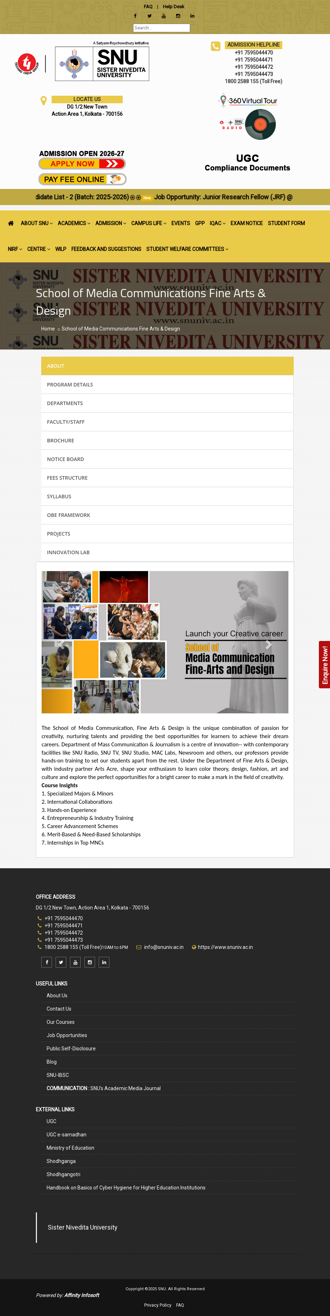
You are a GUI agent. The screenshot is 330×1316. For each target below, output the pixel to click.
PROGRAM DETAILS (70, 384)
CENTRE (38, 249)
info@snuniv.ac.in (163, 947)
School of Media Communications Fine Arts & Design (121, 329)
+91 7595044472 (60, 933)
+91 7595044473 (60, 940)
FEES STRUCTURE (67, 477)
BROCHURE (60, 440)
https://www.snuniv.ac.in (225, 947)
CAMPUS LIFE (148, 223)
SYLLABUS (59, 496)
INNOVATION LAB (68, 552)
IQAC (218, 223)
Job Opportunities (67, 1035)
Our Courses (61, 1022)
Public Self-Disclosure (71, 1048)
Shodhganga (61, 1161)
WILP (60, 249)
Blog (52, 1062)
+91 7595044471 (60, 925)
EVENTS (180, 223)
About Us (57, 995)
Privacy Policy (157, 1305)
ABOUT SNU (37, 223)
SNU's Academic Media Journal (104, 1088)
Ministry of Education (70, 1148)
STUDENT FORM (286, 223)
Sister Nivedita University (82, 1227)
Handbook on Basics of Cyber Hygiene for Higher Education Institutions (126, 1188)
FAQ (180, 1305)
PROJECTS (58, 533)
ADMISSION (110, 223)
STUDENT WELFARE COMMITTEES (187, 249)
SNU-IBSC (58, 1075)
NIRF (15, 249)
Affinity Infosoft (81, 1295)
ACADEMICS (74, 223)
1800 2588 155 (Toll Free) (70, 947)
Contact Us (59, 1009)
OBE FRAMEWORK (68, 515)
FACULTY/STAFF (66, 421)
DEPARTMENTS (65, 403)
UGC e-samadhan (66, 1134)
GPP (200, 223)
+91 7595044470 (60, 918)
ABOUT (55, 365)
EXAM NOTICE (247, 223)
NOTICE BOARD (65, 459)
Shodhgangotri (63, 1174)
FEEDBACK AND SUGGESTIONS (106, 249)
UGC (51, 1121)
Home (48, 329)
